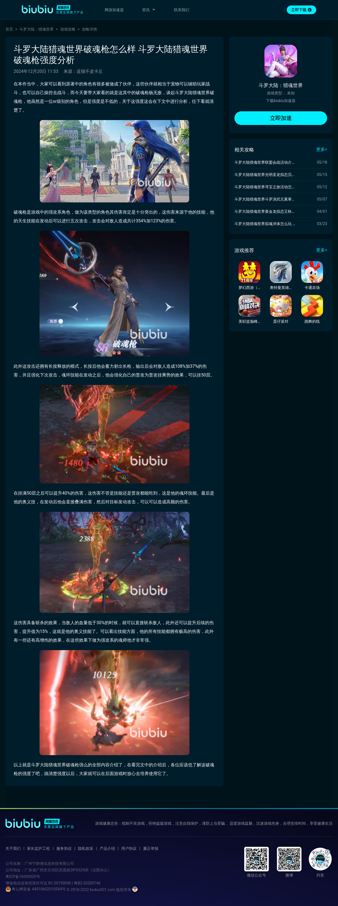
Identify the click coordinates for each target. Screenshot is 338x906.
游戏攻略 (68, 29)
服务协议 (64, 848)
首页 (9, 29)
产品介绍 (107, 848)
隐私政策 (85, 848)
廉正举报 (150, 848)
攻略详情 (89, 29)
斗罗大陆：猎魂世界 (36, 29)
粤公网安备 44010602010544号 (35, 889)
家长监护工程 (38, 848)
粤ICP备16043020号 (22, 876)
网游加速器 (114, 10)
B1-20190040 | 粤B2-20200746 (74, 883)
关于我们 (13, 848)
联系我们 (181, 10)
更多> (321, 149)
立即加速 (281, 118)
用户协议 (129, 848)
